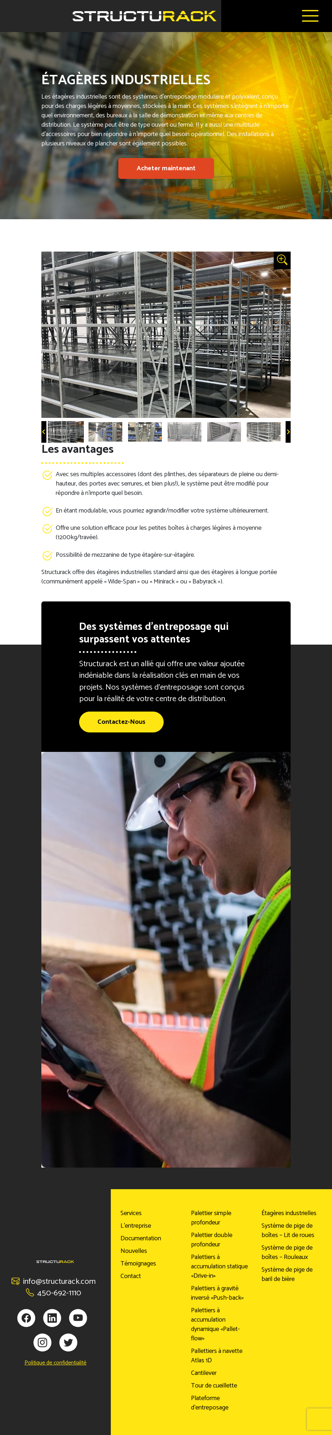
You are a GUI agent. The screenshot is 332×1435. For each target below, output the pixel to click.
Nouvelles (133, 1251)
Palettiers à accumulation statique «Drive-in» (219, 1266)
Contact (130, 1276)
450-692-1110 (53, 1293)
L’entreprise (135, 1225)
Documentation (140, 1238)
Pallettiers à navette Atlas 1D (216, 1356)
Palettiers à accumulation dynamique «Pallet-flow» (215, 1324)
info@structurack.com (54, 1281)
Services (131, 1213)
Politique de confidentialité (55, 1363)
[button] (66, 432)
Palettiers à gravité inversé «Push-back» (217, 1293)
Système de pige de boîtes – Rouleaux (287, 1252)
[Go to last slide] (43, 432)
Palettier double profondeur (211, 1240)
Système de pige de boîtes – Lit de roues (287, 1230)
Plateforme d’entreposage (209, 1403)
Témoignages (138, 1263)
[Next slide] (288, 432)
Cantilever (204, 1373)
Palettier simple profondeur (211, 1218)
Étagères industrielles (289, 1213)
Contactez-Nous (121, 722)
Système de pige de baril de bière (287, 1274)
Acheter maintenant (166, 168)
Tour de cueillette (214, 1385)
